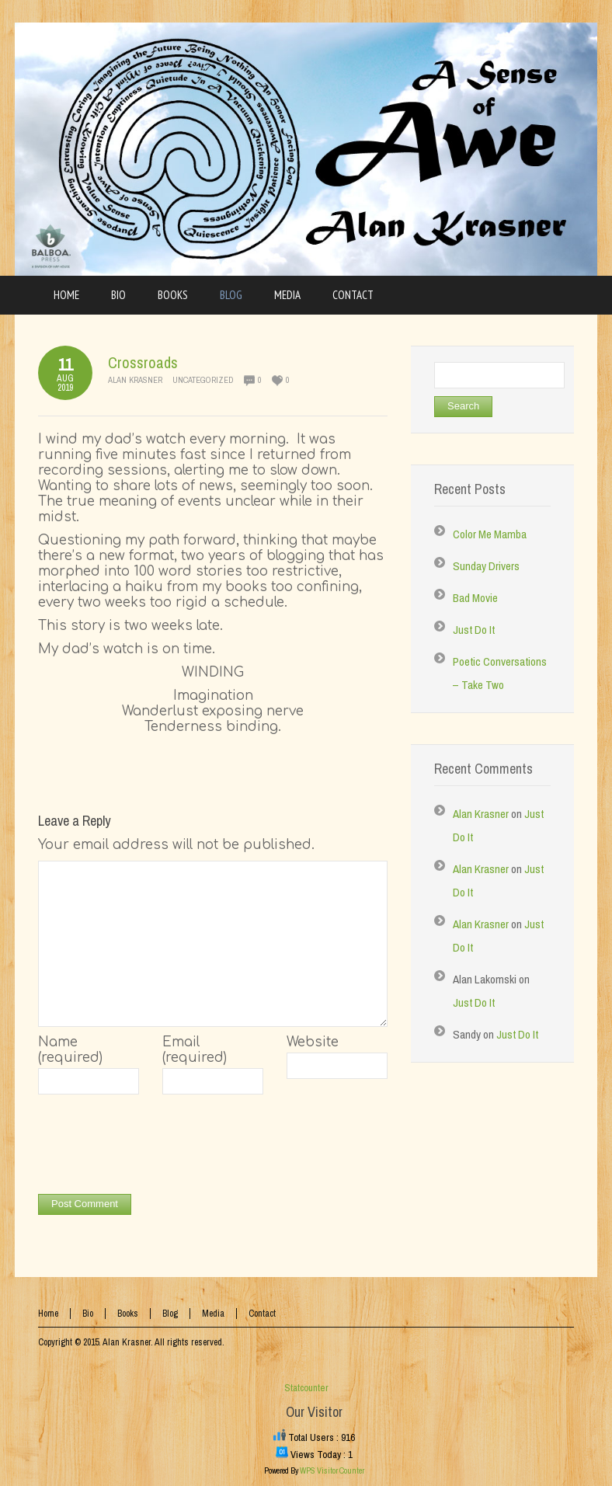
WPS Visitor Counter (332, 1470)
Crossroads (143, 362)
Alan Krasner (135, 379)
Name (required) (70, 1050)
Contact (262, 1313)
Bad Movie (475, 598)
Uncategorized (203, 379)
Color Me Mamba (490, 534)
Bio (87, 1313)
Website (313, 1042)
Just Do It (474, 629)
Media (213, 1313)
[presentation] (156, 1148)
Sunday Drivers (486, 566)
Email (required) (194, 1050)
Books (127, 1313)
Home (48, 1313)
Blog (170, 1313)
